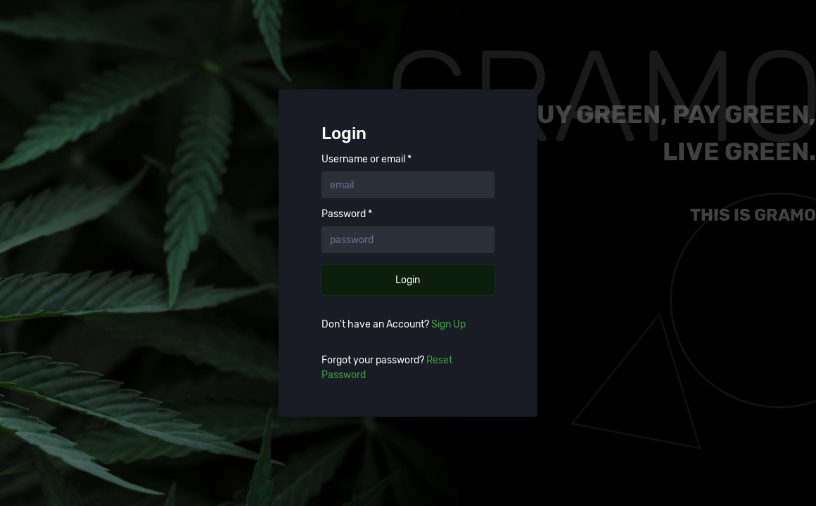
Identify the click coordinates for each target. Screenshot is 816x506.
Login (407, 280)
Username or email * (366, 159)
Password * (346, 214)
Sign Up (448, 324)
